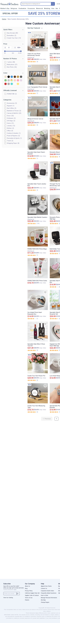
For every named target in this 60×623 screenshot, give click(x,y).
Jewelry (11, 125)
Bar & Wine (11, 108)
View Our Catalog (8, 597)
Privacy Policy (28, 590)
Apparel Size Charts (46, 586)
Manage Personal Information (49, 597)
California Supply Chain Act (32, 593)
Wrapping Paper (13, 143)
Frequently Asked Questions (48, 593)
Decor (10, 115)
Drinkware (11, 118)
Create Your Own (14, 38)
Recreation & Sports (14, 138)
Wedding (47, 8)
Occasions (31, 8)
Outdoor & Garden (14, 133)
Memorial (39, 8)
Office (10, 130)
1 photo (11, 62)
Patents (27, 600)
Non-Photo (12, 67)
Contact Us (44, 588)
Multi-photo (12, 64)
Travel (10, 140)
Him (52, 8)
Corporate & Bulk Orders (47, 590)
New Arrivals (12, 33)
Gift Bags (11, 120)
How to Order (44, 595)
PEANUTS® (12, 94)
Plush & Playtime (13, 135)
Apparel (10, 105)
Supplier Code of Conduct (32, 595)
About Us (27, 586)
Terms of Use (28, 597)
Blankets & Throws (14, 110)
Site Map (43, 600)
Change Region (45, 602)
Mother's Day (4, 8)
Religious (14, 8)
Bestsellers (11, 35)
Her (57, 8)
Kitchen (10, 128)
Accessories (12, 103)
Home (4, 19)
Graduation (22, 8)
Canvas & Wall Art (14, 113)
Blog (26, 588)
